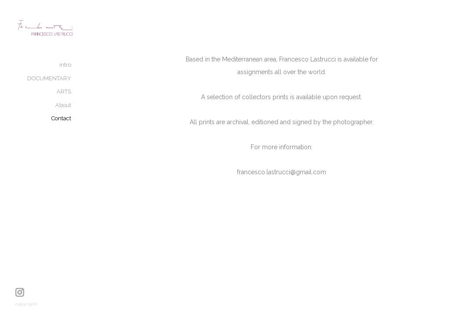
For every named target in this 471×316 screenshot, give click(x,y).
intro (95, 73)
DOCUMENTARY (79, 86)
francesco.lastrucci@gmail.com (296, 184)
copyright (26, 304)
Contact (91, 126)
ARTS (93, 100)
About (93, 113)
